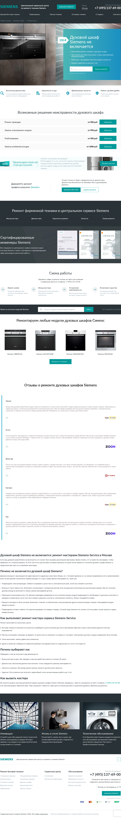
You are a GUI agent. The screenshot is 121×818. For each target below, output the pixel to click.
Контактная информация (53, 779)
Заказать (108, 122)
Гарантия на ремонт (60, 218)
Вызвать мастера (108, 163)
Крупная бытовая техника (10, 14)
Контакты (117, 14)
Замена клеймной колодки (17, 146)
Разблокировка (11, 138)
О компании (49, 776)
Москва (85, 8)
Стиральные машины (7, 776)
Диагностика (36, 218)
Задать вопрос (89, 190)
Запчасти (84, 218)
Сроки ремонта (109, 218)
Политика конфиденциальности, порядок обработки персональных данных (75, 814)
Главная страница (5, 21)
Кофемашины (35, 14)
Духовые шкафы (19, 21)
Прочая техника (56, 14)
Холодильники (5, 779)
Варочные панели (6, 785)
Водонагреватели (26, 785)
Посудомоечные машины (29, 776)
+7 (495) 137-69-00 (73, 282)
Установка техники (79, 14)
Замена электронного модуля (18, 130)
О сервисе (99, 14)
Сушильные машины (27, 779)
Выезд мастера (12, 218)
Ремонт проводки (13, 122)
